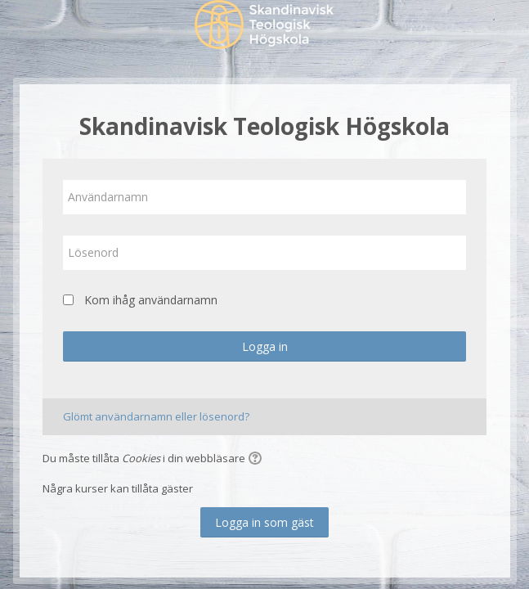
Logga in (265, 346)
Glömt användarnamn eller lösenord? (156, 416)
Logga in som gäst (264, 522)
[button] (257, 460)
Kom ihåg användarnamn (150, 300)
